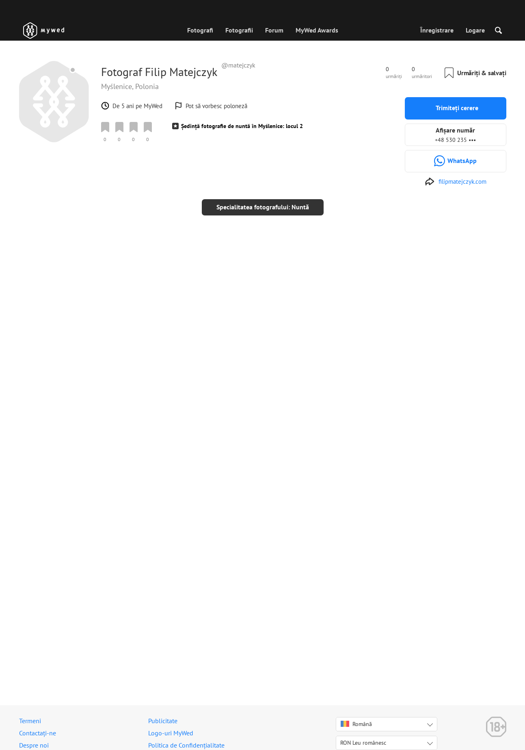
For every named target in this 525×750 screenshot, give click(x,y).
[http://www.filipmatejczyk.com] (455, 181)
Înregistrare (437, 30)
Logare (475, 30)
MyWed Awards (317, 30)
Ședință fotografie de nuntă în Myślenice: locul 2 (242, 126)
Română (356, 724)
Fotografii (239, 30)
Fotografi (200, 30)
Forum (274, 30)
